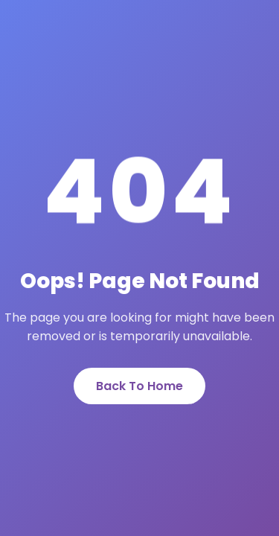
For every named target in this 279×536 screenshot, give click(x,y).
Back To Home (139, 386)
